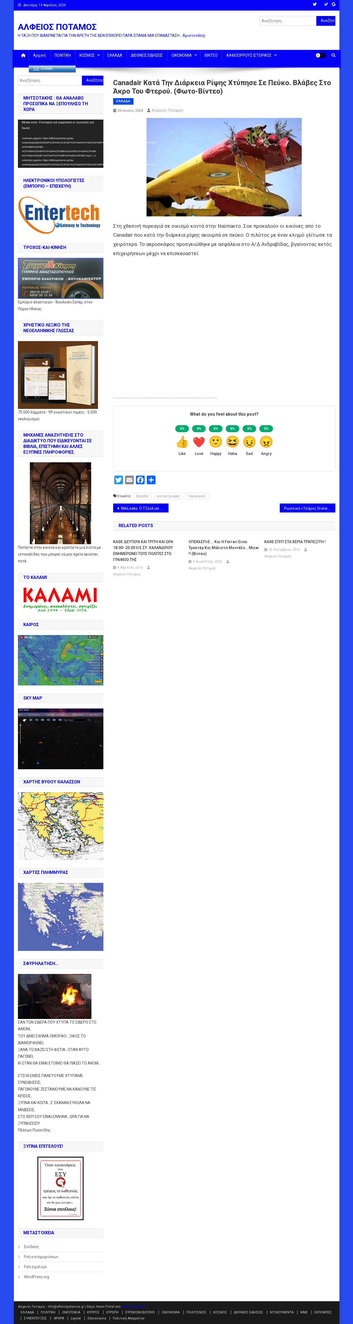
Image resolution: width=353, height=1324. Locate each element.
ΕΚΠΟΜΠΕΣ (323, 1312)
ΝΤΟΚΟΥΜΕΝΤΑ (282, 1312)
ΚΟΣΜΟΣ (87, 55)
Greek (43, 69)
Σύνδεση (31, 1247)
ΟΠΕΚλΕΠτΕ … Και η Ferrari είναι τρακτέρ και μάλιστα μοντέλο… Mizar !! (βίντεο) (224, 548)
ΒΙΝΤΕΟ (211, 55)
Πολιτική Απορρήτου (129, 1318)
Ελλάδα (142, 496)
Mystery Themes (134, 1307)
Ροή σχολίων (35, 1267)
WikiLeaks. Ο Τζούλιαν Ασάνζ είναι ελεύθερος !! (145, 508)
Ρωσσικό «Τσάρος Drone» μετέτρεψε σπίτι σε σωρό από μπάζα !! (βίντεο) (309, 508)
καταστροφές (168, 496)
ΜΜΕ (304, 1312)
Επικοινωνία (97, 1318)
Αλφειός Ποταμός (168, 110)
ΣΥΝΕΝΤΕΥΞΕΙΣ (35, 1318)
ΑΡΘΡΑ (59, 1318)
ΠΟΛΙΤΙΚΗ (63, 55)
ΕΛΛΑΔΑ (114, 55)
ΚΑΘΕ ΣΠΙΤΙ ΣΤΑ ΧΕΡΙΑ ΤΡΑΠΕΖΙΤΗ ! (295, 542)
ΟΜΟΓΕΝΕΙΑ (71, 1312)
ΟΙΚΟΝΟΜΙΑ (181, 55)
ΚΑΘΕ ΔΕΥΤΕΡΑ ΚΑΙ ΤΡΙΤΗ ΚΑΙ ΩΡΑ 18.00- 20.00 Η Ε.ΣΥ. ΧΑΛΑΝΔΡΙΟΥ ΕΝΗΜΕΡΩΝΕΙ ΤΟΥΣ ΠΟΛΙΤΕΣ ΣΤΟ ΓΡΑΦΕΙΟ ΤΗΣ (143, 551)
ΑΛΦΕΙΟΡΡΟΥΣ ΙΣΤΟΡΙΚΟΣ (249, 55)
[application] (61, 144)
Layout (76, 1318)
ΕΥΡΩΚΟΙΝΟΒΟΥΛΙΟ (140, 1312)
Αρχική (39, 55)
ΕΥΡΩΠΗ (112, 1312)
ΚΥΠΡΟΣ (93, 1312)
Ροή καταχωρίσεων (41, 1257)
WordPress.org (36, 1277)
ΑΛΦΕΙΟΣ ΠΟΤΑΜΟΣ (57, 27)
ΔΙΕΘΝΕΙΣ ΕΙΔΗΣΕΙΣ (147, 55)
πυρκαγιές (197, 496)
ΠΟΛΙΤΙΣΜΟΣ (196, 1312)
